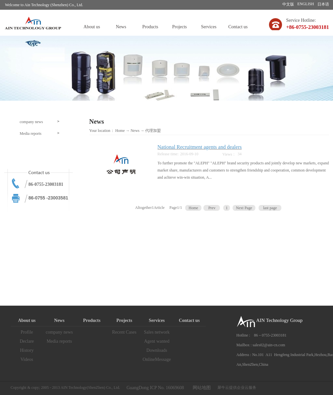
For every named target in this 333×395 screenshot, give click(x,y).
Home (120, 130)
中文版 (288, 4)
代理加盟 (153, 130)
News (135, 130)
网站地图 (200, 387)
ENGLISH (305, 4)
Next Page (244, 208)
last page (270, 208)
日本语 (323, 4)
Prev (211, 208)
